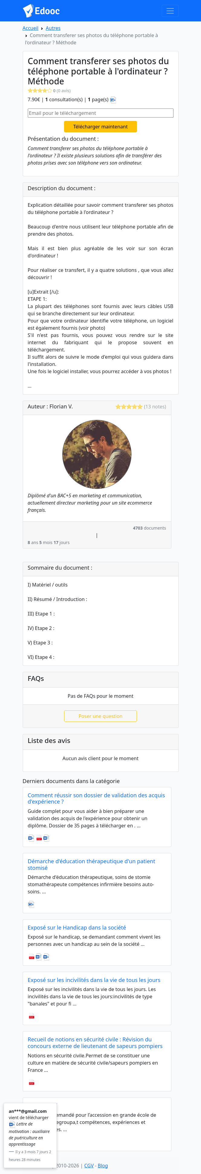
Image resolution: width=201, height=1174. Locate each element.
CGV (89, 1165)
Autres (53, 28)
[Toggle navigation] (170, 11)
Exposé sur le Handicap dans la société (77, 927)
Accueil (31, 28)
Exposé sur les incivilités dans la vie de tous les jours (94, 980)
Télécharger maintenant (100, 126)
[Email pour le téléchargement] (100, 113)
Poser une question (101, 716)
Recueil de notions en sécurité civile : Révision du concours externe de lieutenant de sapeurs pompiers (95, 1043)
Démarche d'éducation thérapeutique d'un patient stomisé (91, 864)
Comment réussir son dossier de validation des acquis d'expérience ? (96, 798)
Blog (103, 1165)
